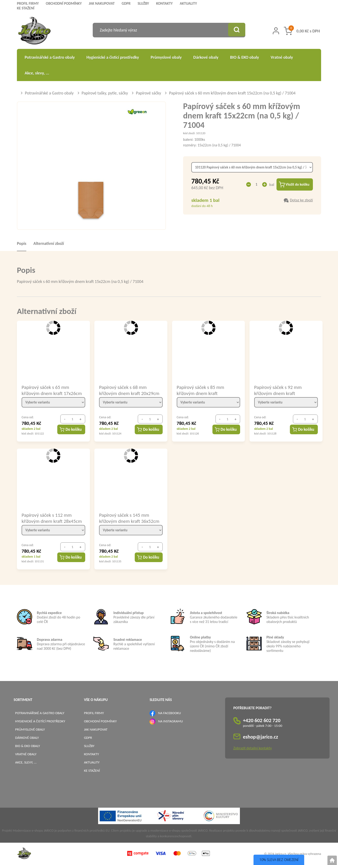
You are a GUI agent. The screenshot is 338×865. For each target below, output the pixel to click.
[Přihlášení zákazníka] (276, 30)
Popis (21, 243)
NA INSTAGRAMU (170, 721)
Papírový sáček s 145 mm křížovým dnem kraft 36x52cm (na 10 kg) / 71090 (129, 518)
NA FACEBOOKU (169, 713)
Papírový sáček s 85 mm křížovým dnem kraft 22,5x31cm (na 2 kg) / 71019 (205, 390)
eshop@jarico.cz (260, 737)
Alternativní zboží (48, 243)
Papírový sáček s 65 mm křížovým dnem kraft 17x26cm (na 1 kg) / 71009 (52, 390)
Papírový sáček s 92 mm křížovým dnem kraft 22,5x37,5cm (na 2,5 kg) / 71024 (279, 390)
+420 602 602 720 (261, 720)
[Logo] (34, 31)
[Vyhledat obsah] (236, 30)
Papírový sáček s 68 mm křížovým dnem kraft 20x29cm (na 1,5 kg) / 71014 (129, 390)
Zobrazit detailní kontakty (252, 748)
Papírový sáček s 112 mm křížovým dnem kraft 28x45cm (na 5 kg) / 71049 (52, 518)
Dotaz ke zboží (301, 200)
